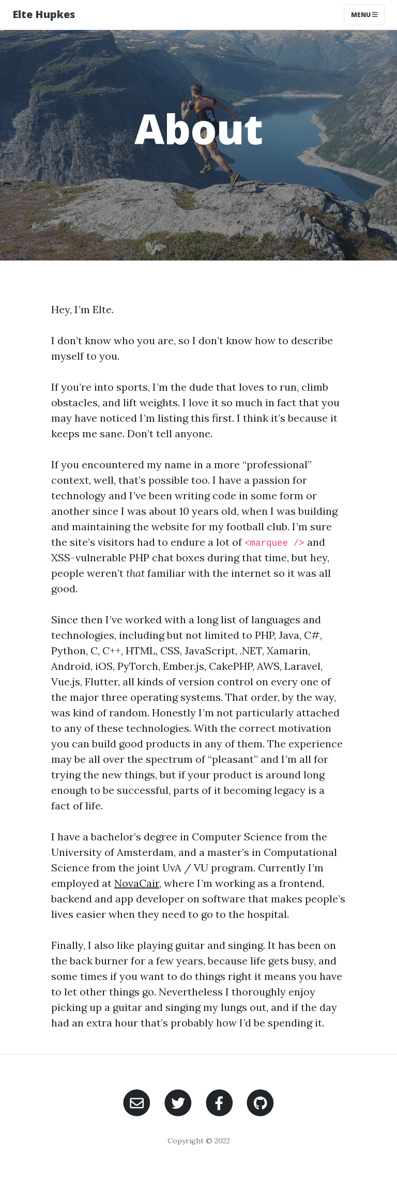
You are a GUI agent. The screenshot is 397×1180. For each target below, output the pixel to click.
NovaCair (136, 883)
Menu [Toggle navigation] (364, 14)
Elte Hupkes (43, 14)
